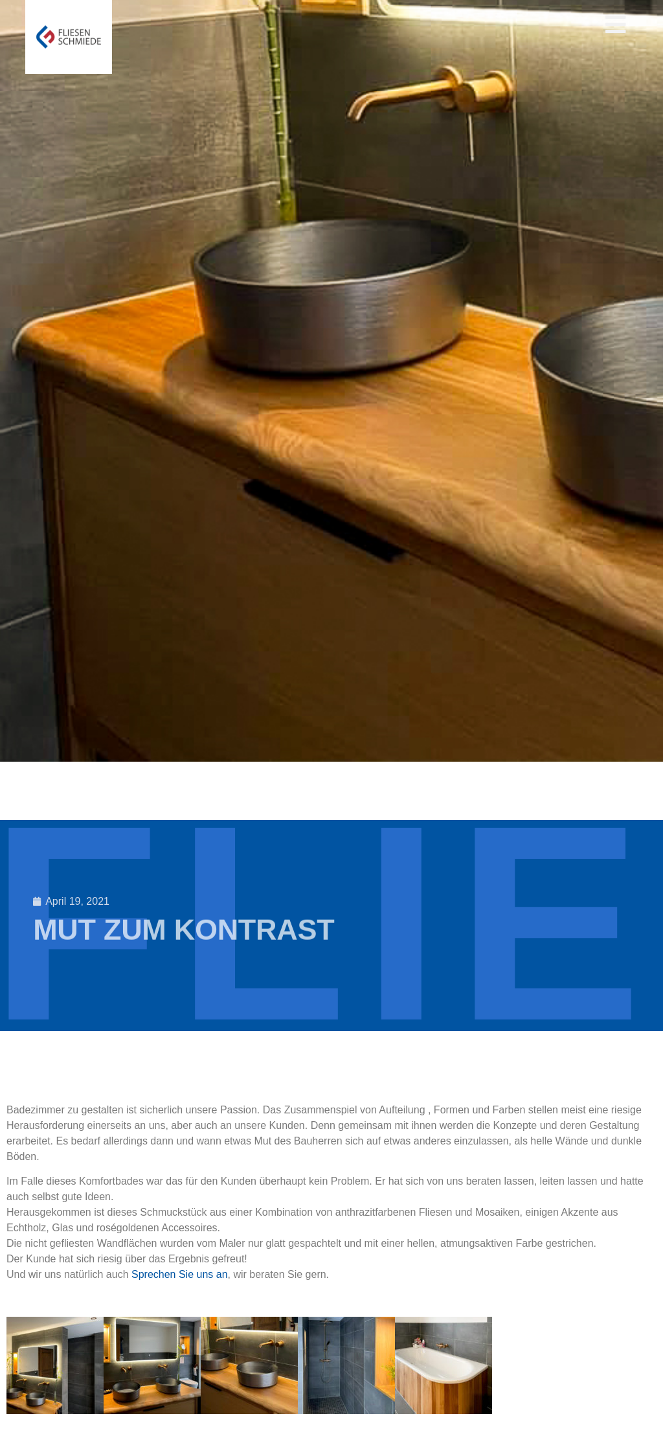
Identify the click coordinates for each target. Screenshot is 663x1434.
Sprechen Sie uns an (179, 1274)
